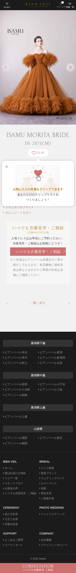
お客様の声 (11, 488)
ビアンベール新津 (51, 352)
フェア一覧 (11, 478)
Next (70, 67)
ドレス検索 (47, 468)
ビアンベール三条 (51, 389)
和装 (43, 488)
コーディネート (14, 545)
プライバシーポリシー (54, 545)
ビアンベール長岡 (16, 384)
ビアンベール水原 (51, 362)
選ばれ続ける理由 (15, 473)
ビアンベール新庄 (51, 437)
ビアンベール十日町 (17, 389)
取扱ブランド (49, 473)
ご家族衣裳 (47, 498)
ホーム (9, 468)
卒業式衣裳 (11, 524)
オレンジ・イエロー (18, 212)
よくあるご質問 (14, 539)
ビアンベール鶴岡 (16, 443)
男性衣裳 (46, 493)
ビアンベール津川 (16, 357)
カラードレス (49, 483)
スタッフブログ (14, 483)
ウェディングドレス (53, 478)
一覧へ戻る (38, 303)
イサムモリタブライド (19, 207)
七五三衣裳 (11, 519)
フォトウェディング (53, 514)
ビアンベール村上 (16, 362)
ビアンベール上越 (16, 416)
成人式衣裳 (11, 514)
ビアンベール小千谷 (52, 384)
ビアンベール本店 (16, 352)
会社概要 (46, 539)
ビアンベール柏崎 (16, 395)
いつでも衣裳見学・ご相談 (38, 251)
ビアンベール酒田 (16, 437)
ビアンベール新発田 (52, 357)
